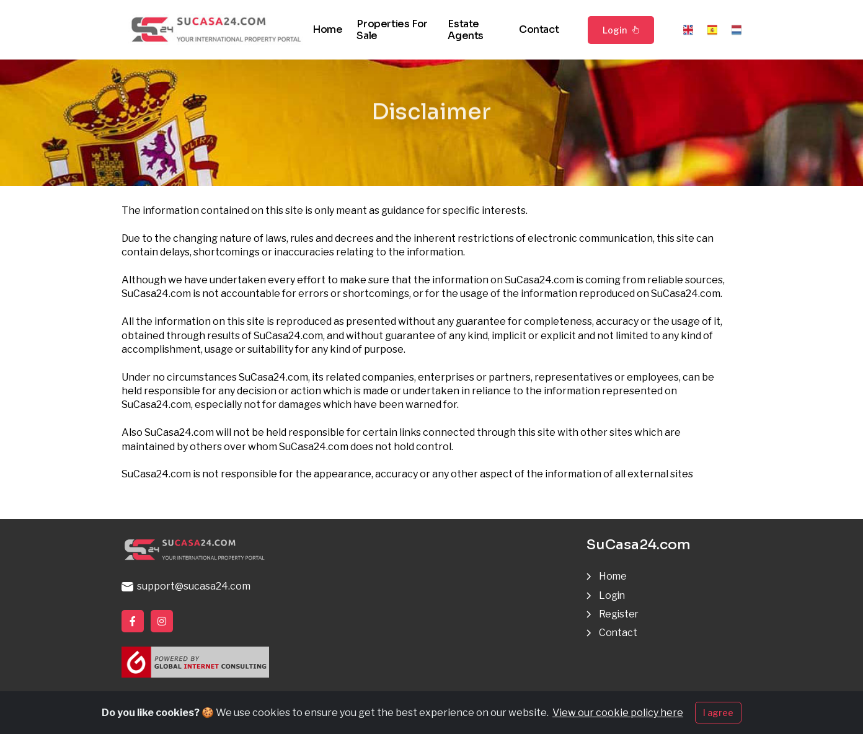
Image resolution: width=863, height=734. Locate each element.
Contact (539, 29)
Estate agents (466, 30)
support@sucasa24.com (186, 586)
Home (327, 29)
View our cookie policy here (617, 717)
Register (619, 614)
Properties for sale (391, 30)
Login (621, 30)
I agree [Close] (718, 717)
